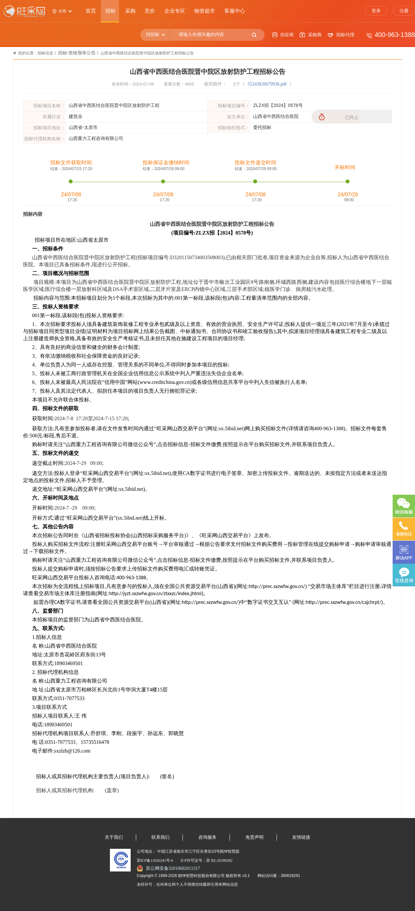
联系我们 (160, 837)
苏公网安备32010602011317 (173, 868)
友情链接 (301, 837)
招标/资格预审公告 (77, 53)
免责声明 (254, 837)
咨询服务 (207, 837)
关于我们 (114, 837)
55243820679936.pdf (268, 84)
